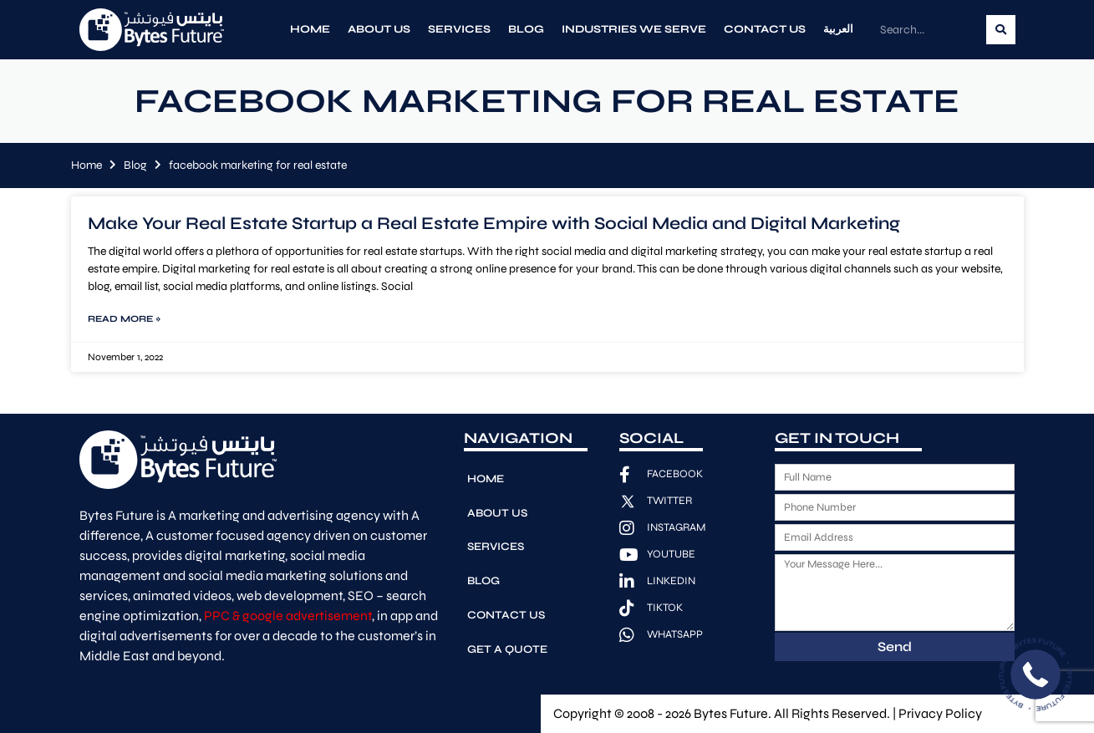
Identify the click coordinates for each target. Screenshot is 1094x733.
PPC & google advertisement (288, 616)
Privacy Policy (940, 713)
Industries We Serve (634, 29)
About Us (379, 29)
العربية (838, 29)
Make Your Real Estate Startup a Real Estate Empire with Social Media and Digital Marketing (494, 223)
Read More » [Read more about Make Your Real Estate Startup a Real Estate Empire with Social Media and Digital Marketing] (124, 318)
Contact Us (765, 29)
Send (895, 646)
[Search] (1000, 29)
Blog (526, 29)
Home (310, 29)
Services (459, 29)
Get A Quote (507, 636)
